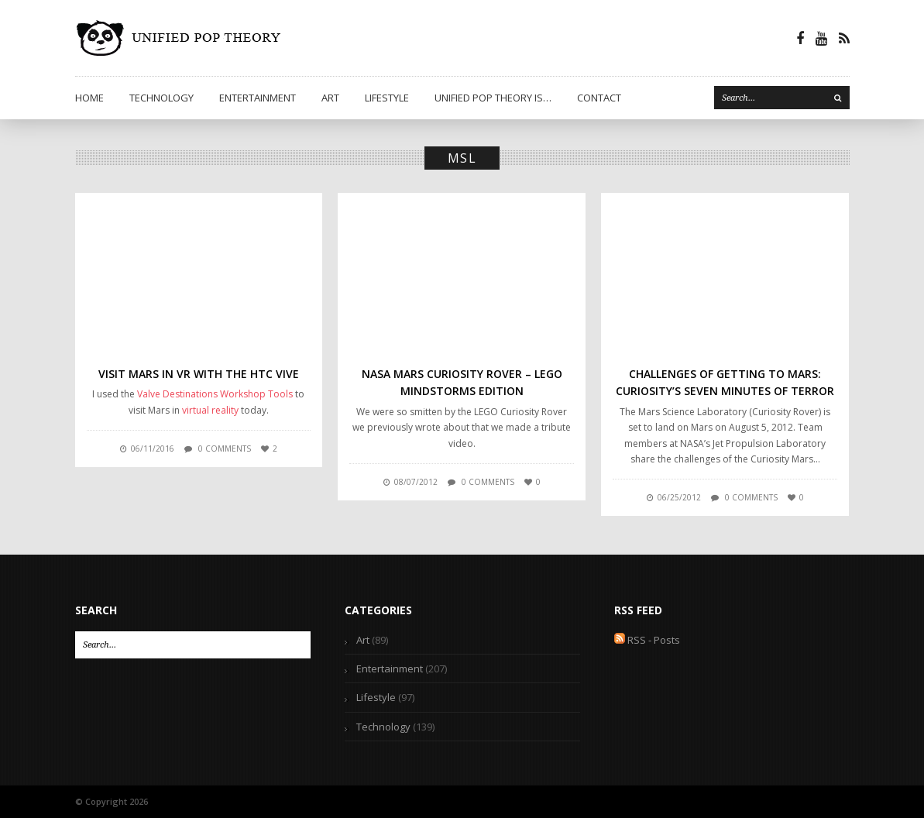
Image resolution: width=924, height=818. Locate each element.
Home (89, 98)
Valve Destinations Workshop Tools (215, 393)
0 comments (224, 448)
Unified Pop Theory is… (493, 98)
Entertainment (257, 98)
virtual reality (210, 410)
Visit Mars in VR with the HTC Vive (198, 373)
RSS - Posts (647, 640)
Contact (599, 98)
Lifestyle (387, 98)
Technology (161, 98)
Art (330, 98)
